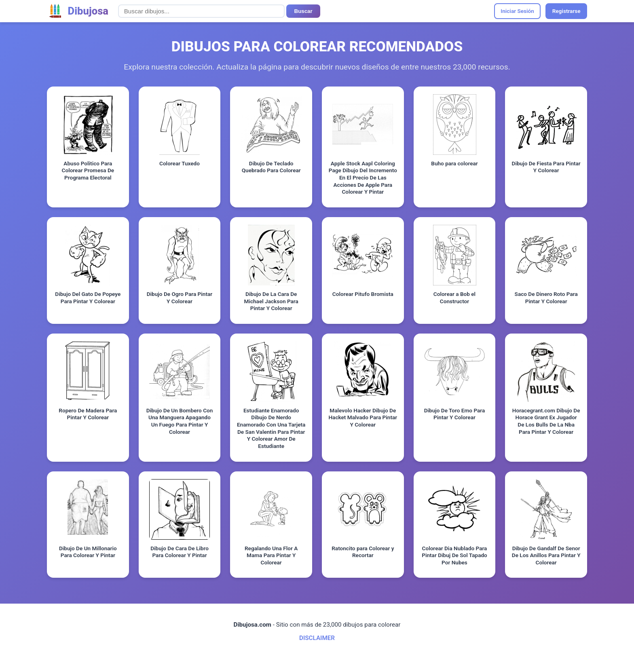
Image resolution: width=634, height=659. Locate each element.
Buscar (303, 11)
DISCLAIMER (317, 638)
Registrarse (566, 11)
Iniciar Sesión (517, 11)
